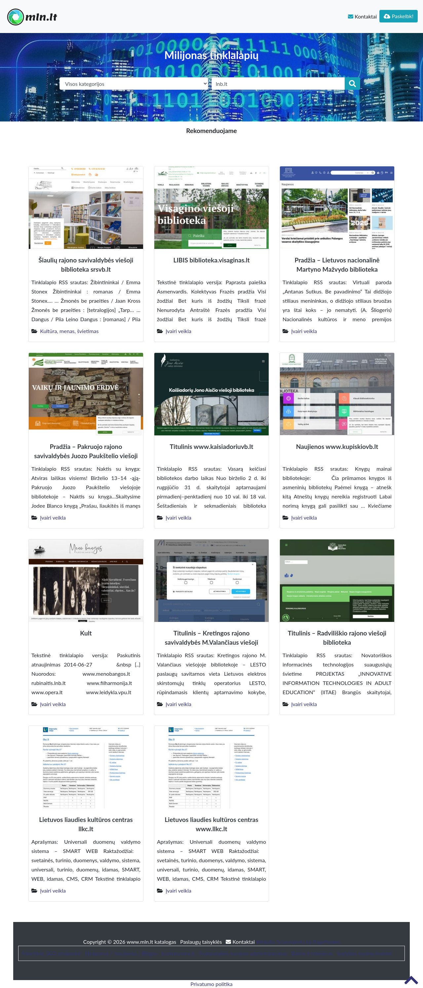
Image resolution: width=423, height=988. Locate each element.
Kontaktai (362, 16)
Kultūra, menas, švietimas (69, 331)
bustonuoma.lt (178, 953)
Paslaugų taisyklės (201, 941)
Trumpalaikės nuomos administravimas (243, 953)
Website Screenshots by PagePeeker (298, 941)
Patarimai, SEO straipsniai (51, 953)
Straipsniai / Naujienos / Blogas (121, 953)
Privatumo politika (211, 984)
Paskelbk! (398, 16)
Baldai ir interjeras (312, 953)
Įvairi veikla (178, 331)
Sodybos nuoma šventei (364, 953)
